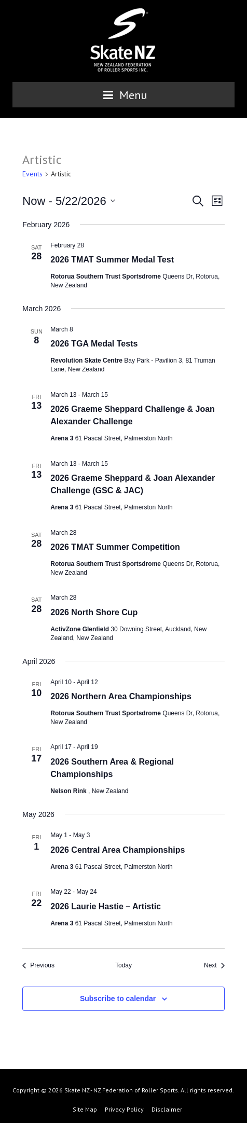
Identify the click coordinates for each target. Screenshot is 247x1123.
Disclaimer (167, 1109)
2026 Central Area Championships (117, 849)
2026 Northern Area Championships (120, 696)
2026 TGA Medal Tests (94, 343)
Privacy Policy (124, 1109)
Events (32, 173)
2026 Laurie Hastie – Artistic (105, 906)
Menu (123, 95)
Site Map (85, 1109)
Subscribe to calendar (118, 998)
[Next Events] (214, 965)
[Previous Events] (38, 965)
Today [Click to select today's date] (123, 965)
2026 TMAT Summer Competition (115, 547)
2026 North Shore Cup (94, 612)
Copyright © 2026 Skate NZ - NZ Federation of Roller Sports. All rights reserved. (123, 1090)
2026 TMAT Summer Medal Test (112, 259)
